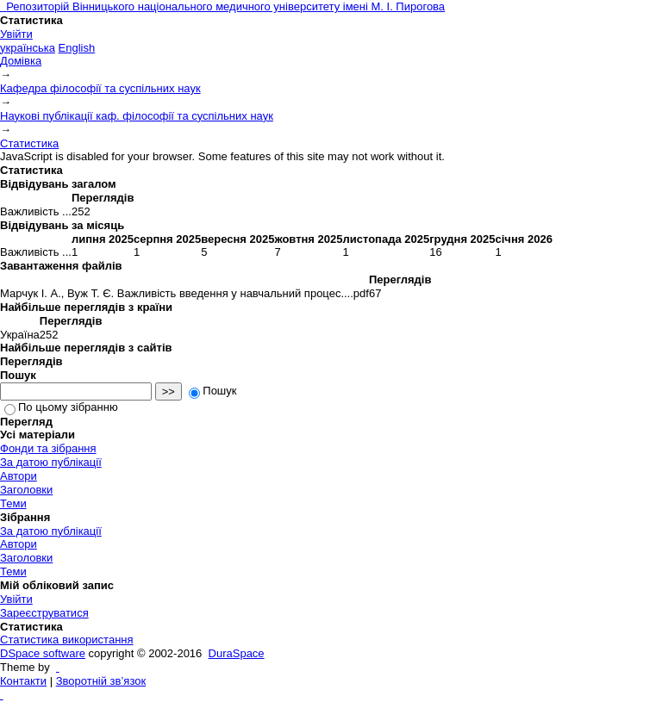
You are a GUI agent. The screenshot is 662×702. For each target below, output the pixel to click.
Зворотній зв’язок (101, 680)
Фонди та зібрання (48, 448)
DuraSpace (237, 653)
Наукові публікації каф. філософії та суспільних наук (136, 115)
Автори (18, 475)
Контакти (23, 680)
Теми (13, 503)
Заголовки (26, 489)
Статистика (29, 143)
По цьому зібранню (61, 407)
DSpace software (42, 653)
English (77, 47)
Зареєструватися (44, 612)
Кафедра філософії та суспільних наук (100, 88)
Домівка (20, 60)
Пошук (212, 390)
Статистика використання (67, 639)
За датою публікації (51, 462)
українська (27, 47)
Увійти (16, 34)
